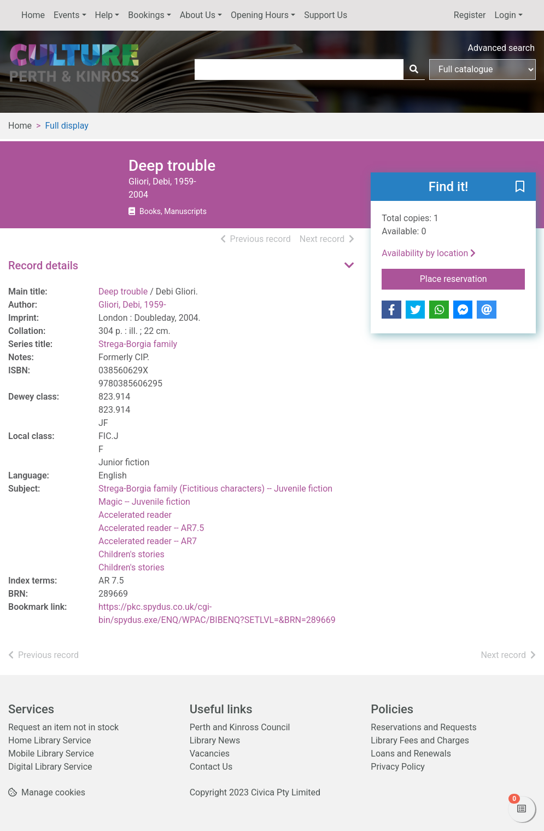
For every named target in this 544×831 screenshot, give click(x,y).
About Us (197, 15)
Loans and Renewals (411, 753)
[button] (520, 187)
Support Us (325, 15)
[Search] (414, 69)
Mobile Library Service (51, 753)
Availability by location (429, 253)
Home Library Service (49, 740)
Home (33, 15)
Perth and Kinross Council (240, 727)
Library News (215, 740)
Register (470, 15)
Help (104, 15)
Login (505, 15)
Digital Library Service (50, 766)
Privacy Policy (398, 766)
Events (66, 15)
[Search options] (482, 69)
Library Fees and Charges (420, 740)
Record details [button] (43, 265)
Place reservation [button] (472, 278)
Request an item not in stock (63, 727)
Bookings (146, 15)
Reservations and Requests (423, 727)
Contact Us (211, 766)
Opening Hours (260, 15)
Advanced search (501, 48)
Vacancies (210, 753)
